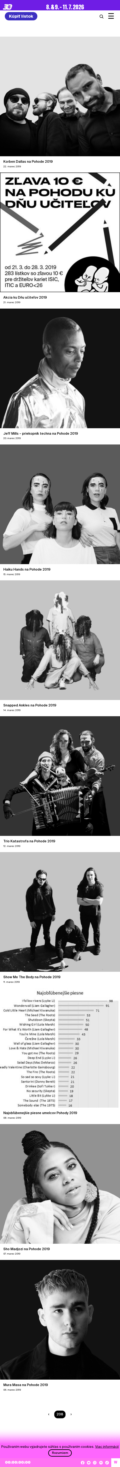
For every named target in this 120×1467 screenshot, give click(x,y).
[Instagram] (95, 1463)
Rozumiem (60, 1453)
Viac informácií (107, 1447)
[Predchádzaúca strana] (49, 1414)
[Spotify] (101, 1463)
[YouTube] (89, 1463)
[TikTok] (107, 1463)
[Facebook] (83, 1463)
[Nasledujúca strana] (70, 1414)
